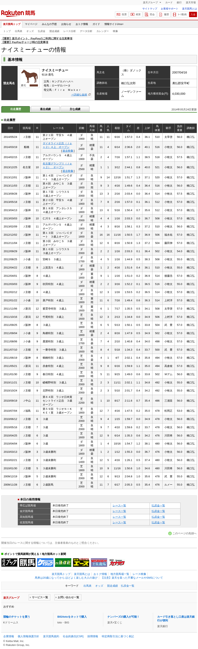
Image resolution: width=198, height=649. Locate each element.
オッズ (30, 31)
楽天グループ (150, 2)
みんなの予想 (49, 24)
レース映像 (139, 574)
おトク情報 (82, 24)
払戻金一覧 (158, 505)
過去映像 (67, 150)
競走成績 (54, 31)
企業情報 (8, 636)
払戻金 (41, 31)
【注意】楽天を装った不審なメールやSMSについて (132, 577)
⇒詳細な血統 (79, 94)
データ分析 (86, 31)
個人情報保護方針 (28, 636)
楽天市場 (191, 2)
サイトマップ (149, 8)
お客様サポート (169, 8)
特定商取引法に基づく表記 (118, 636)
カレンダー (102, 31)
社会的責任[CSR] (73, 636)
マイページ (31, 24)
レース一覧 (119, 505)
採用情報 (92, 636)
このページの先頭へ (184, 533)
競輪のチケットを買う (16, 616)
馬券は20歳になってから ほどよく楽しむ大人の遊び (66, 577)
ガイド (96, 24)
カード (169, 2)
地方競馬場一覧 (119, 574)
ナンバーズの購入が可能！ (123, 616)
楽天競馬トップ (11, 24)
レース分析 (69, 31)
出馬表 (18, 31)
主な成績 (75, 109)
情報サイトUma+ (114, 24)
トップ (7, 31)
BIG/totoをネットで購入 (72, 616)
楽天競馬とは (189, 8)
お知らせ (66, 24)
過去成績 (45, 109)
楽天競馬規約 (51, 636)
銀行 (179, 2)
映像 (115, 31)
